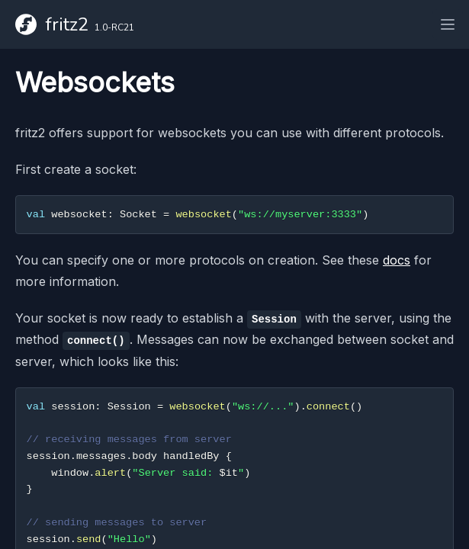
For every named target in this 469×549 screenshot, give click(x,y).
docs (396, 260)
